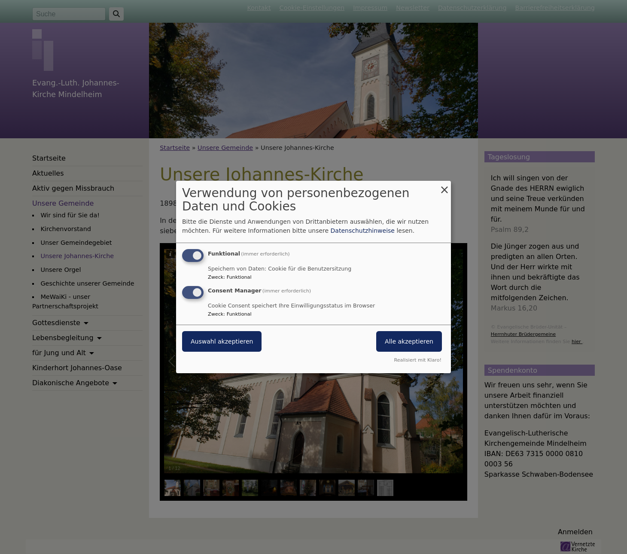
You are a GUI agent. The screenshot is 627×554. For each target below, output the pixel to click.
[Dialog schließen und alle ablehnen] (444, 186)
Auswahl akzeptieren (222, 341)
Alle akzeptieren (409, 341)
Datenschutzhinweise (363, 230)
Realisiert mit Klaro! (417, 360)
